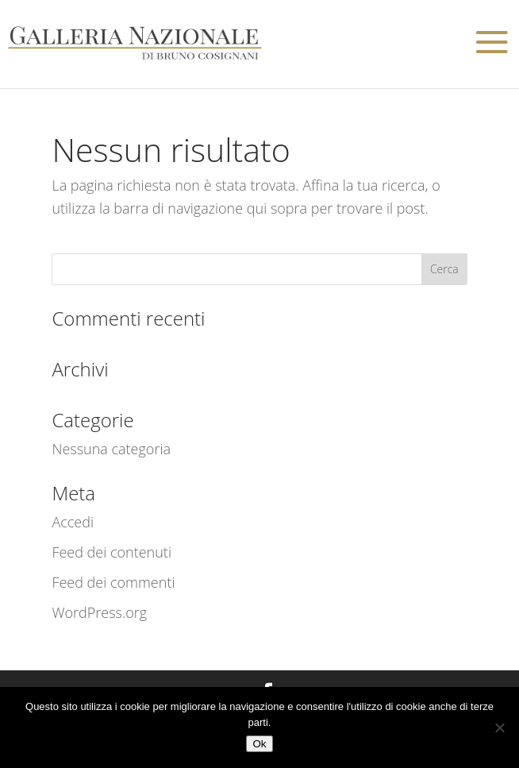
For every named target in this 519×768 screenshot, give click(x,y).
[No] (499, 727)
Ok (259, 744)
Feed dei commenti (113, 582)
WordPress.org (99, 612)
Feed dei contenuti (111, 552)
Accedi (73, 521)
